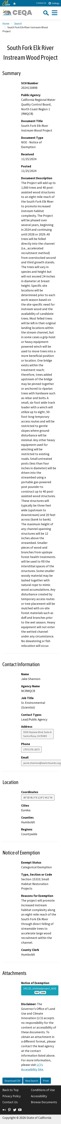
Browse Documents (44, 1102)
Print (46, 1080)
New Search (31, 1080)
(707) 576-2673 (31, 749)
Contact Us (41, 3)
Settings (53, 3)
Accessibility (39, 1096)
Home (5, 23)
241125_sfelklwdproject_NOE (39, 990)
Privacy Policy (11, 1096)
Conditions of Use (43, 1090)
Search (18, 23)
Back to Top (10, 1090)
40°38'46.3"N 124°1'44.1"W (37, 797)
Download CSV (12, 1080)
